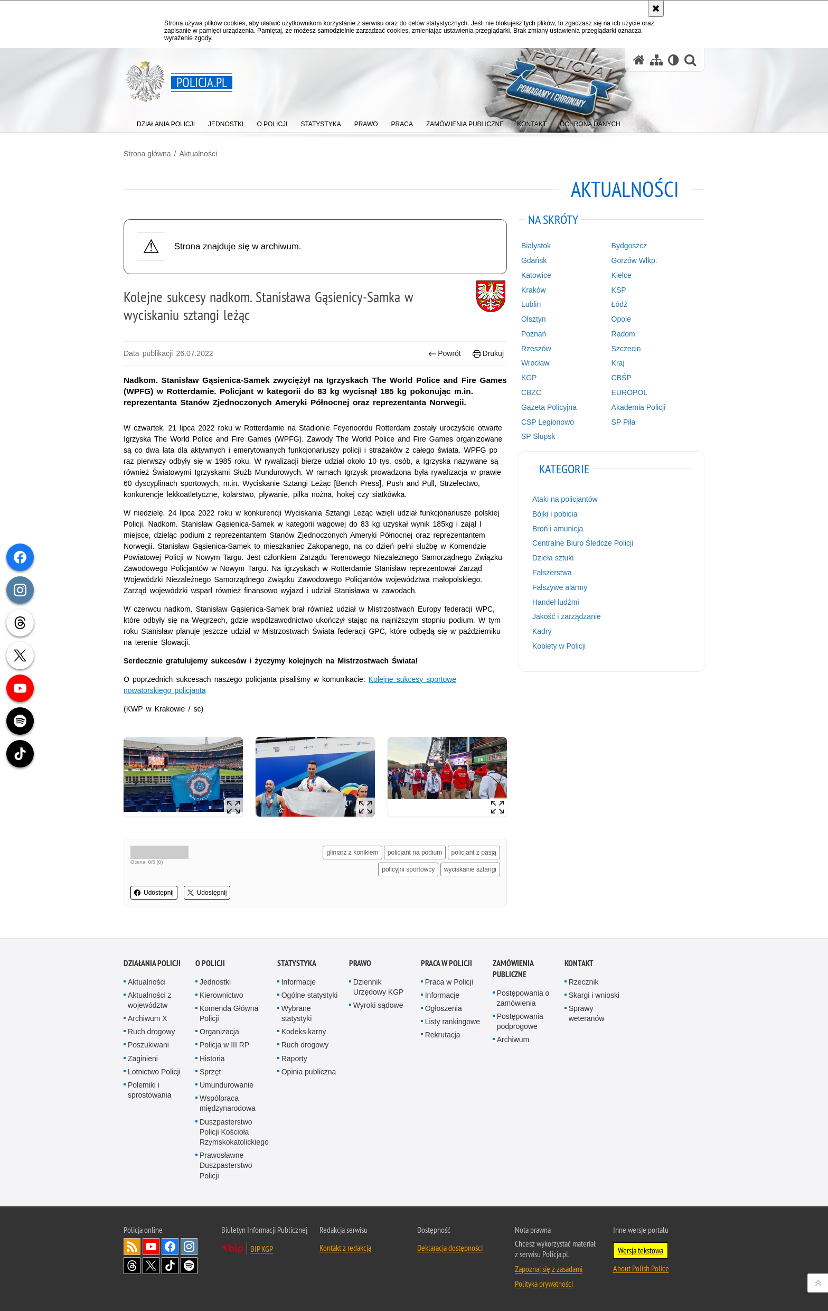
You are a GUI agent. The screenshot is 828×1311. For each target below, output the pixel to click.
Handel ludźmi (555, 602)
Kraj (618, 363)
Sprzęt (210, 1071)
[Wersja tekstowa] (673, 60)
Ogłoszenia (443, 1008)
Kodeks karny (303, 1031)
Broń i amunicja (558, 529)
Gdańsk (534, 260)
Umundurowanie (226, 1085)
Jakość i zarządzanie (566, 616)
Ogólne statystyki (309, 995)
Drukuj (488, 353)
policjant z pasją (473, 852)
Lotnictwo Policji (154, 1071)
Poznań (533, 334)
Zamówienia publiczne (513, 969)
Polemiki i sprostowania (150, 1090)
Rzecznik (584, 982)
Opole (621, 319)
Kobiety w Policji (559, 646)
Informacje (298, 982)
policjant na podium (415, 852)
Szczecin (626, 348)
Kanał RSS (132, 1246)
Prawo (360, 963)
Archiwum (513, 1039)
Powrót (444, 353)
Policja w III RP (224, 1045)
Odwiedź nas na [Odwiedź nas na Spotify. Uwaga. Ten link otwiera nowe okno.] (189, 1265)
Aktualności (198, 153)
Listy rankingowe (452, 1021)
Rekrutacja (442, 1035)
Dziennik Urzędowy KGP (378, 987)
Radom (623, 334)
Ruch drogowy (151, 1031)
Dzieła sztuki (553, 558)
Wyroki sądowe (378, 1005)
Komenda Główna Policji (229, 1013)
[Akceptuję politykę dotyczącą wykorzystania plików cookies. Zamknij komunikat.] (656, 8)
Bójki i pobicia (555, 514)
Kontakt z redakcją (345, 1247)
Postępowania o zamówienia (523, 998)
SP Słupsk (538, 436)
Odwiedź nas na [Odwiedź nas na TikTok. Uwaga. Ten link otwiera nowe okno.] (170, 1265)
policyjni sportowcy (408, 869)
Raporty (294, 1058)
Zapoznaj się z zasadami (548, 1268)
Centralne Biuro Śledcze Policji (582, 543)
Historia (212, 1058)
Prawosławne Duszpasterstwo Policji (226, 1165)
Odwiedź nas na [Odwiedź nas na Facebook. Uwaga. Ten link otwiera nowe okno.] (170, 1246)
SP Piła (623, 422)
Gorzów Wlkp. (634, 260)
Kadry (542, 631)
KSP (618, 290)
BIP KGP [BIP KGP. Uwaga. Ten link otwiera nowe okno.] (261, 1248)
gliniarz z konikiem (352, 852)
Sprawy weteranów (587, 1013)
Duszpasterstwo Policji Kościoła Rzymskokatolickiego (234, 1132)
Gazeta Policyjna (549, 407)
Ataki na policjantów (565, 499)
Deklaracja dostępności (450, 1247)
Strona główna (147, 153)
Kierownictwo (221, 995)
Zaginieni (143, 1058)
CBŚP (621, 377)
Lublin (531, 304)
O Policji (210, 963)
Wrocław (535, 363)
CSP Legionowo (547, 422)
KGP (529, 377)
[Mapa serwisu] (656, 60)
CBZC (531, 392)
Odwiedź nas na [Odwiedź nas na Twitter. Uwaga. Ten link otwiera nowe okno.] (151, 1265)
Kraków (533, 290)
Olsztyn (533, 319)
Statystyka (296, 963)
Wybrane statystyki (296, 1013)
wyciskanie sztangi (470, 869)
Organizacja (219, 1031)
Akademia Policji (638, 407)
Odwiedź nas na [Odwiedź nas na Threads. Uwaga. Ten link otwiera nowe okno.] (132, 1265)
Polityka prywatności (544, 1283)
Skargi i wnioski (594, 995)
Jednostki (215, 982)
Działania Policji (152, 963)
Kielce (621, 275)
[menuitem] (166, 121)
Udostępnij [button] (154, 892)
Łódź (619, 304)
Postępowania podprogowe (520, 1021)
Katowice (536, 275)
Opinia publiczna (308, 1071)
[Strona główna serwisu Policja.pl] (639, 60)
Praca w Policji (446, 963)
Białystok (536, 245)
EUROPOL (629, 392)
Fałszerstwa (552, 572)
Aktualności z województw (149, 1000)
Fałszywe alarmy (559, 587)
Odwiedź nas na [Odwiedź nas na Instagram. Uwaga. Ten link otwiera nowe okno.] (189, 1246)
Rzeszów (536, 348)
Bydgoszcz (629, 245)
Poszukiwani (148, 1045)
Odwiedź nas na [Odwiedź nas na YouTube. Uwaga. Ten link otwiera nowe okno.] (151, 1246)
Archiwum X (147, 1018)
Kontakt (579, 963)
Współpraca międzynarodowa (228, 1103)
